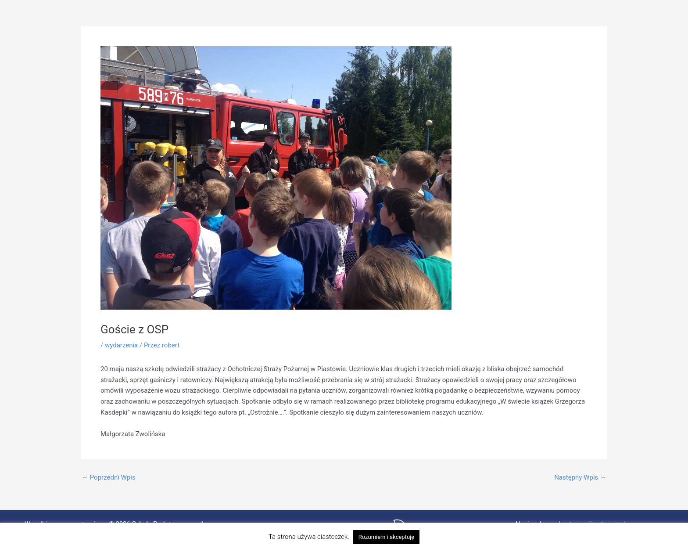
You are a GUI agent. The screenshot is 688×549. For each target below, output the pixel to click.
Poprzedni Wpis (109, 477)
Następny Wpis (580, 477)
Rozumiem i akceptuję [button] (386, 537)
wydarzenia (121, 345)
